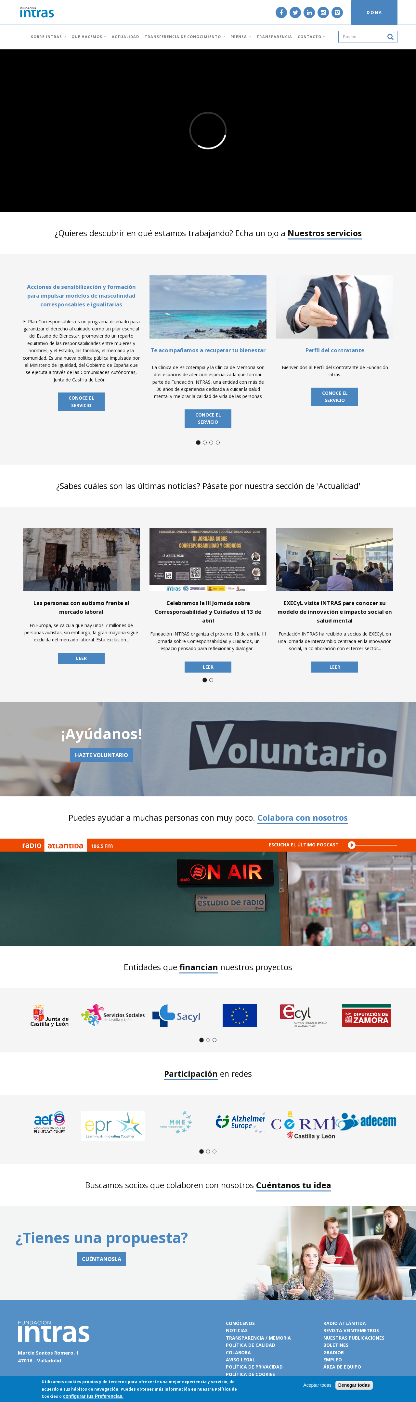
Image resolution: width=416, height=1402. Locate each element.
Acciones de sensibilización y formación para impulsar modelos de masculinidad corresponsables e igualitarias (81, 295)
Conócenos (240, 1323)
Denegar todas (354, 1385)
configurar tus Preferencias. (93, 1396)
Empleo (332, 1360)
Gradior (333, 1352)
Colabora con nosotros (302, 817)
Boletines (335, 1345)
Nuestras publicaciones (353, 1338)
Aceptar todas (317, 1385)
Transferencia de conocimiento (185, 36)
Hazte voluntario (101, 755)
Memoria (280, 1338)
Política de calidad (250, 1345)
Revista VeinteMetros (351, 1330)
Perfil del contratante (335, 350)
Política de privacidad (254, 1367)
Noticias (237, 1330)
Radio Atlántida (344, 1323)
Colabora (238, 1352)
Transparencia (274, 36)
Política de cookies (250, 1374)
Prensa (240, 36)
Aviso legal (240, 1360)
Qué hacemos (89, 36)
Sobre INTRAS (48, 36)
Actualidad (125, 36)
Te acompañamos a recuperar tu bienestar (208, 350)
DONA (374, 12)
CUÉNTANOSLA (101, 1259)
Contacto (311, 36)
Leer (81, 658)
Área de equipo (342, 1367)
